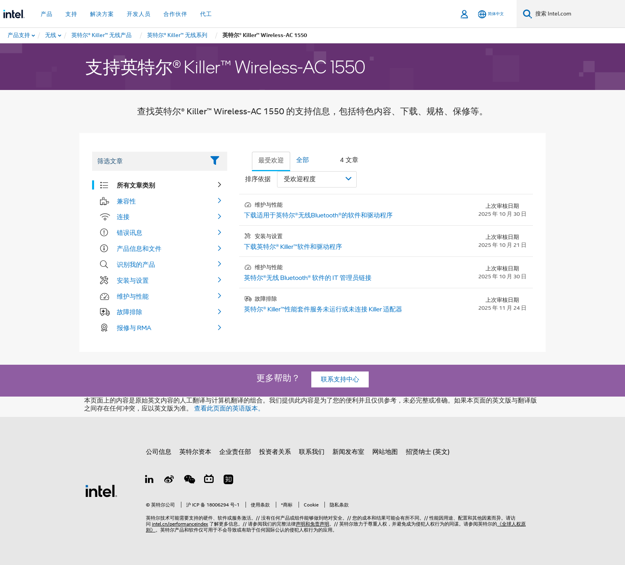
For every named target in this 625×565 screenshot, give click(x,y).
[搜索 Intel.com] (578, 14)
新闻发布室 (348, 452)
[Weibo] (169, 480)
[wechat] (189, 480)
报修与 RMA (134, 328)
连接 (123, 217)
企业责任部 (235, 452)
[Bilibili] (209, 480)
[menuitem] (51, 35)
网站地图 (385, 452)
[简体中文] (491, 14)
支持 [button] (71, 14)
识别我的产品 (136, 264)
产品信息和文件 (139, 248)
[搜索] (527, 14)
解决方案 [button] (102, 14)
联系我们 (311, 452)
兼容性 (126, 201)
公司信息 (158, 452)
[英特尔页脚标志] (101, 491)
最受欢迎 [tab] (271, 160)
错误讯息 (129, 233)
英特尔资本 (195, 452)
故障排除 (129, 312)
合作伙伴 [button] (175, 14)
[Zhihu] (228, 480)
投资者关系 (275, 452)
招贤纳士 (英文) (428, 452)
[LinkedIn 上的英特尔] (149, 480)
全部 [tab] (302, 160)
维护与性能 (133, 296)
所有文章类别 (136, 185)
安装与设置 (133, 280)
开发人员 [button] (139, 14)
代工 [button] (206, 14)
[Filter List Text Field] (148, 161)
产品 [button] (47, 14)
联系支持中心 (340, 379)
